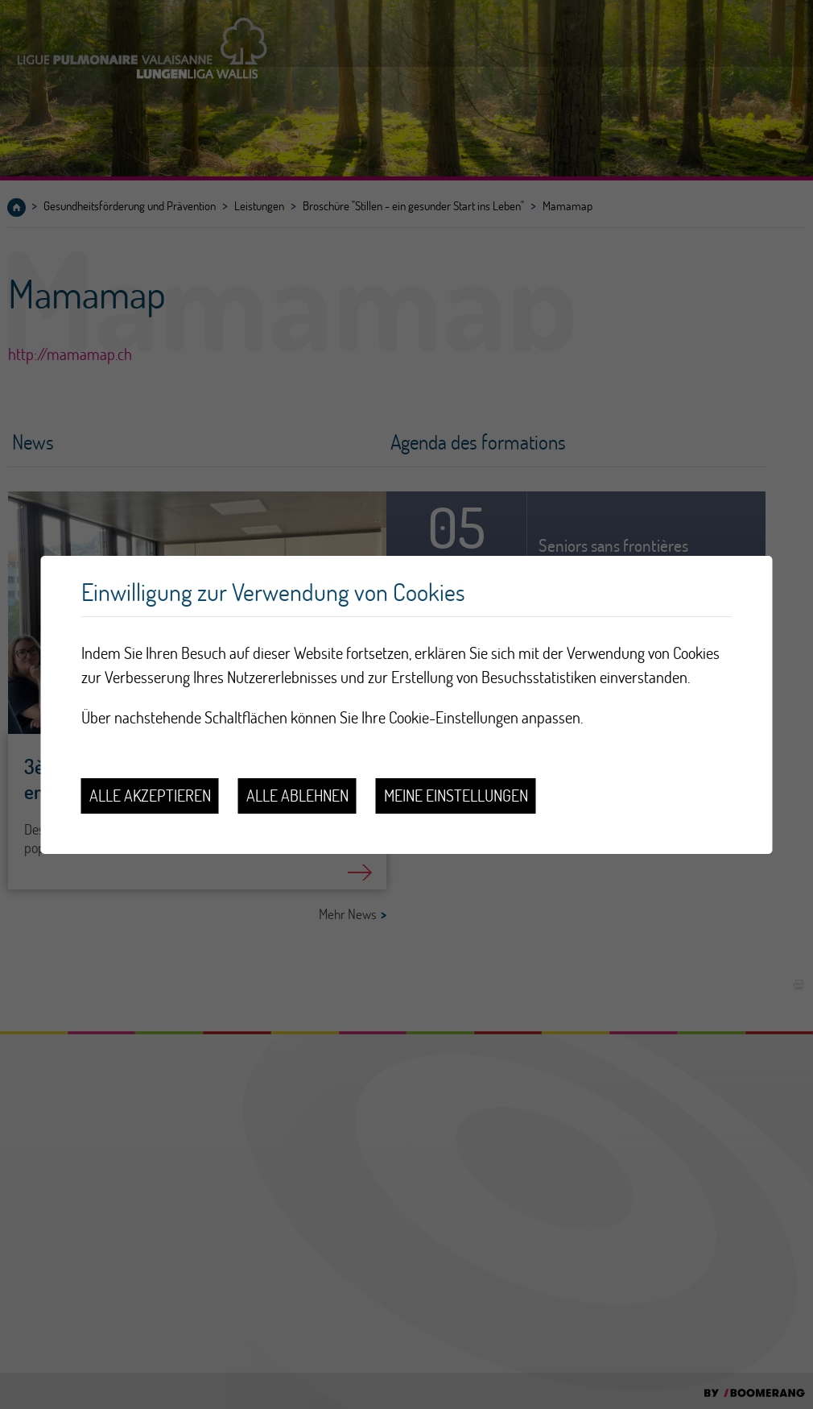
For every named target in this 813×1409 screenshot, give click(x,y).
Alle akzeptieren (150, 795)
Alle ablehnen (297, 795)
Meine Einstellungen (456, 795)
